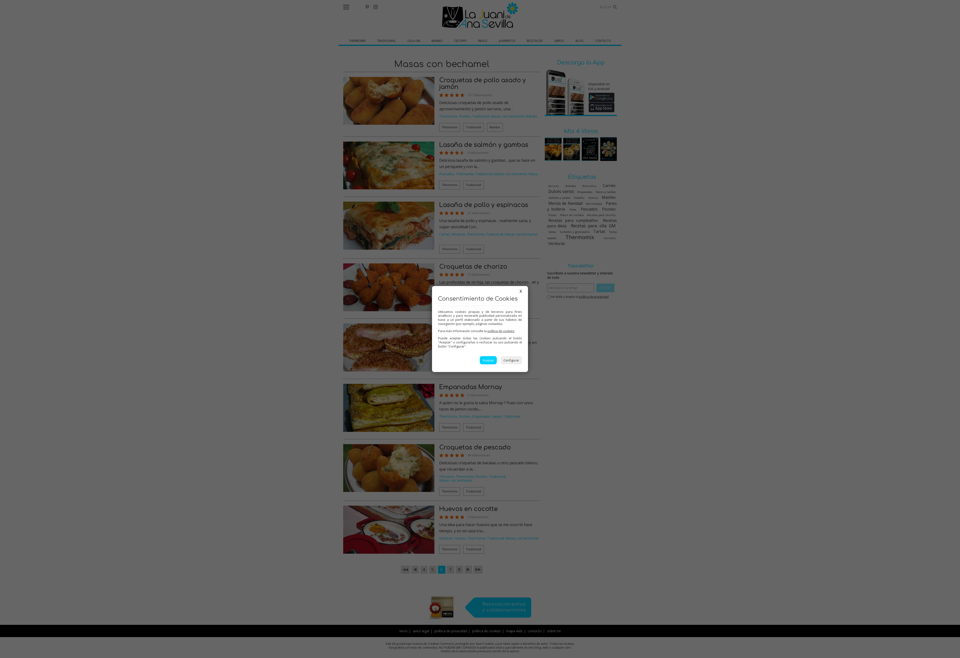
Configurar (511, 360)
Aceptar (488, 360)
